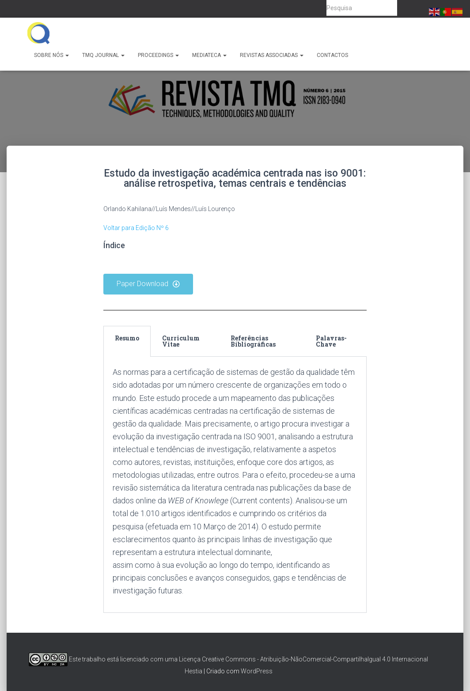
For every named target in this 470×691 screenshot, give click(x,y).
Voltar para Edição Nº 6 (136, 227)
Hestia (193, 671)
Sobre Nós (51, 55)
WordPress (257, 671)
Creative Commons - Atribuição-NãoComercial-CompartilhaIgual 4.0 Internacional (315, 659)
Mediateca (209, 55)
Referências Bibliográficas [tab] (253, 341)
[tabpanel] (235, 485)
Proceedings (158, 55)
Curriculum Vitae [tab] (181, 341)
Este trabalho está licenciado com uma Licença (115, 659)
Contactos (332, 55)
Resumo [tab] (127, 338)
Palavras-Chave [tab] (331, 341)
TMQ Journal (103, 55)
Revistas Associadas (271, 55)
